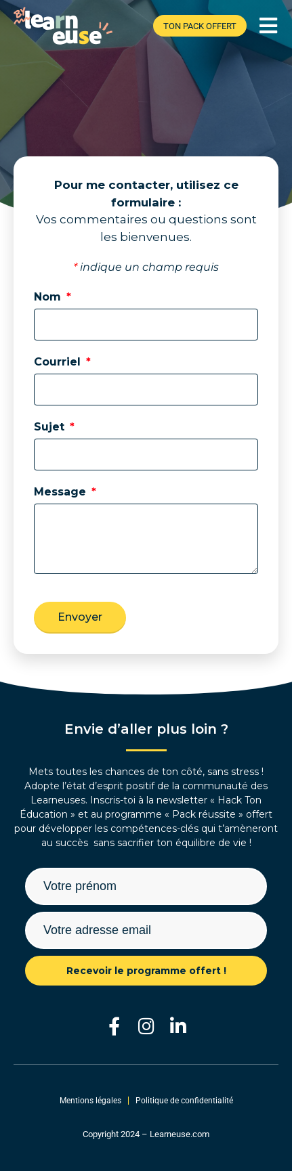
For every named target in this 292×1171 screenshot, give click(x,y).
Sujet (51, 426)
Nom (49, 296)
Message (61, 491)
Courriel (59, 361)
